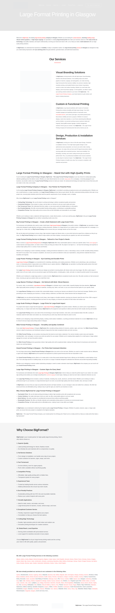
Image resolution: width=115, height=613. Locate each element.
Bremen (38, 576)
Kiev (90, 580)
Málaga (64, 582)
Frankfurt (81, 578)
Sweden (48, 563)
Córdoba (90, 576)
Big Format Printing (55, 225)
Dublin (40, 578)
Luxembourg (57, 561)
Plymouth (23, 586)
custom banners (79, 37)
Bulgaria (48, 559)
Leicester (43, 582)
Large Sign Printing (43, 373)
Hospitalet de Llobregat (60, 580)
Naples (48, 584)
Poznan (28, 586)
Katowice (78, 580)
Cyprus (57, 559)
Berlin (68, 574)
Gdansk (90, 578)
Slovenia (40, 563)
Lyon (60, 582)
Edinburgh (64, 578)
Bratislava (32, 576)
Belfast (60, 574)
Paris (94, 584)
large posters (68, 179)
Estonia (76, 559)
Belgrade (64, 574)
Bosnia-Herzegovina (40, 559)
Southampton (25, 588)
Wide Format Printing (28, 328)
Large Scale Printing (49, 306)
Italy (31, 561)
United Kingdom (78, 563)
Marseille (82, 582)
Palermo (90, 584)
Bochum (91, 574)
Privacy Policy (71, 5)
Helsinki (51, 580)
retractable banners (60, 114)
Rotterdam (52, 586)
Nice (52, 584)
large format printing (41, 37)
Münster (44, 584)
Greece (95, 559)
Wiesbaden (54, 590)
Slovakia (34, 563)
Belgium (32, 559)
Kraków (28, 582)
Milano (86, 582)
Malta (69, 561)
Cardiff (57, 576)
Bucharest (52, 576)
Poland (89, 561)
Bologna (80, 574)
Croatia (53, 559)
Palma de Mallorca (82, 584)
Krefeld (24, 582)
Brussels (46, 576)
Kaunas (73, 580)
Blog (39, 605)
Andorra (23, 559)
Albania (18, 559)
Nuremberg (59, 584)
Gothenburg (25, 580)
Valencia (93, 588)
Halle (41, 580)
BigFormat (41, 5)
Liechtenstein (44, 561)
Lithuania (51, 561)
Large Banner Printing (40, 285)
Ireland (27, 561)
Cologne (79, 576)
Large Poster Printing (22, 262)
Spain (44, 563)
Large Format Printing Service (34, 242)
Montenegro (79, 561)
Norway (85, 561)
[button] (58, 5)
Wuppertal (69, 590)
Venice (27, 590)
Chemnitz (66, 576)
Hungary (18, 561)
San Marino (25, 563)
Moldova (73, 561)
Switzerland (54, 563)
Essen (69, 578)
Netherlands (61, 563)
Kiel (82, 580)
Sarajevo (85, 586)
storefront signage (51, 374)
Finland (81, 559)
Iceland (23, 561)
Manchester (70, 582)
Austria (27, 559)
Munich (39, 584)
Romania (18, 563)
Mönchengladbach (21, 584)
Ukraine (67, 563)
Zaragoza (75, 590)
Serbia (30, 563)
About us (56, 5)
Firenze (76, 578)
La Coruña (33, 582)
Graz (35, 580)
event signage (94, 242)
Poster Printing (26, 270)
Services (48, 5)
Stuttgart (61, 588)
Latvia (39, 561)
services (79, 47)
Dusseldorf (45, 578)
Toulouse (78, 588)
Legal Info (80, 5)
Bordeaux (85, 574)
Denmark (71, 559)
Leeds (38, 582)
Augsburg (36, 574)
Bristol (42, 576)
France (85, 559)
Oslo (70, 584)
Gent (94, 578)
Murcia (35, 584)
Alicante (31, 574)
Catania (62, 576)
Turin (88, 588)
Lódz (47, 582)
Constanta (84, 576)
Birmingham (74, 574)
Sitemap (43, 605)
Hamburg (46, 580)
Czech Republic (64, 559)
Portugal (94, 561)
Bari (56, 574)
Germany (89, 559)
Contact (64, 5)
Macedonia (64, 561)
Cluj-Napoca (73, 576)
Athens (41, 574)
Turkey (71, 563)
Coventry (95, 576)
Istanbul (69, 580)
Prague (33, 586)
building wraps (93, 37)
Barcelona (51, 574)
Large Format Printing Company (63, 94)
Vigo (35, 590)
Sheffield (95, 586)
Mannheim (76, 582)
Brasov (27, 576)
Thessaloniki (72, 588)
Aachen (18, 574)
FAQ (30, 605)
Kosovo (35, 561)
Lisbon (51, 582)
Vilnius (31, 590)
